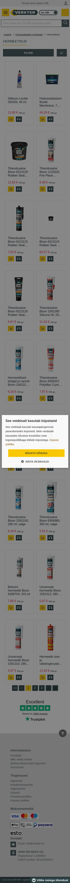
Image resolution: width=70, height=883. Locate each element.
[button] (35, 461)
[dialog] (35, 441)
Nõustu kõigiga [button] (36, 453)
